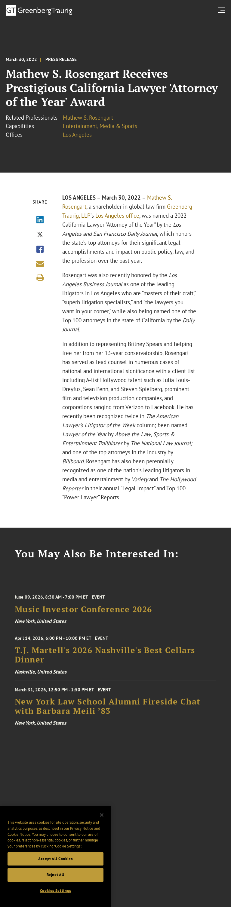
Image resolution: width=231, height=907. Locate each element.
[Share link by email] (40, 264)
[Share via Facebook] (40, 249)
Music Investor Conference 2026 (83, 616)
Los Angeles (77, 134)
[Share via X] (40, 235)
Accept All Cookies (55, 869)
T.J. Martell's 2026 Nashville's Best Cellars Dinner (105, 660)
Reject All (56, 885)
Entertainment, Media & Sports (100, 126)
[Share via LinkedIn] (40, 220)
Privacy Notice (81, 839)
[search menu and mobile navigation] (222, 10)
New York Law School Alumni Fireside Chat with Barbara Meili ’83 (108, 714)
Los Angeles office (117, 215)
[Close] (101, 826)
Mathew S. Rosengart (88, 117)
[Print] (40, 277)
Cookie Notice (19, 845)
